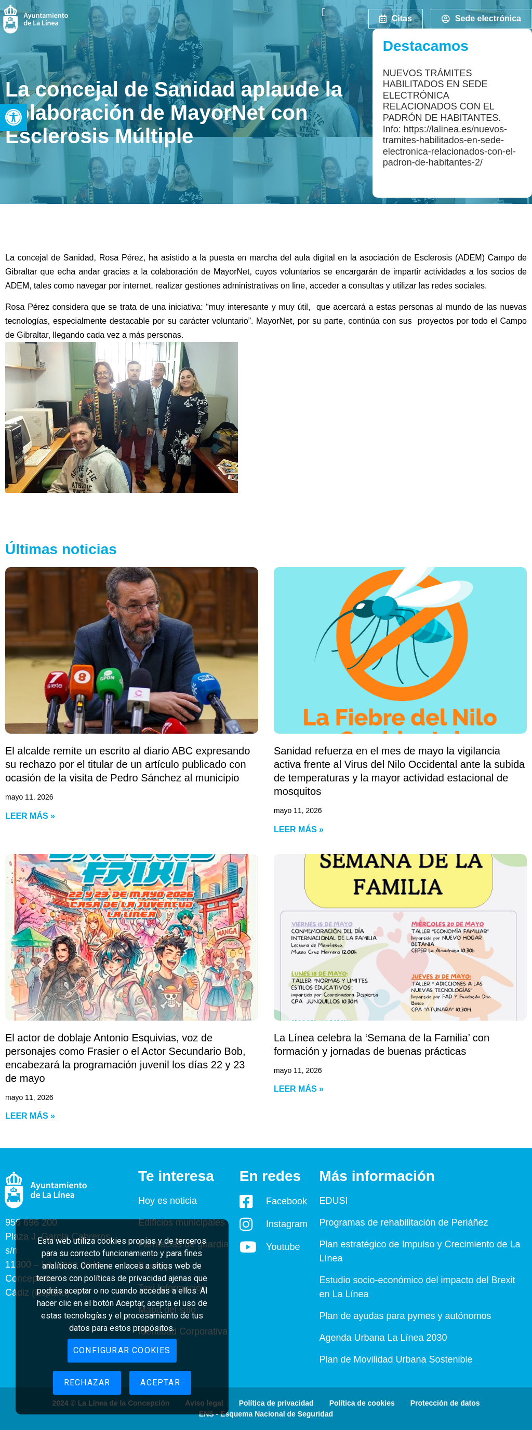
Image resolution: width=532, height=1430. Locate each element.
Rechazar (87, 1382)
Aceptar (160, 1382)
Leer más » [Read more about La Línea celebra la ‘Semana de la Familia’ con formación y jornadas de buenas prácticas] (299, 1088)
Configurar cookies (122, 1350)
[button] (13, 117)
